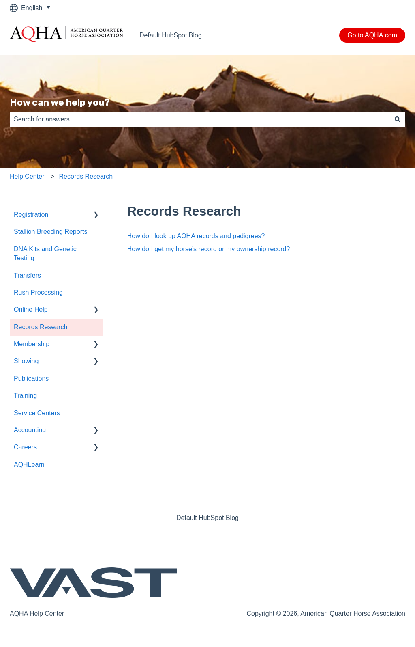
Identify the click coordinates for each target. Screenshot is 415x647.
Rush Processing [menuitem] (38, 292)
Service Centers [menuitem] (37, 413)
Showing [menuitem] (26, 361)
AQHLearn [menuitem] (29, 464)
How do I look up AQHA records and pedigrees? (196, 236)
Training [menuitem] (25, 395)
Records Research (86, 176)
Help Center (27, 176)
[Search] (397, 119)
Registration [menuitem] (31, 214)
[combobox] (200, 119)
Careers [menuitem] (25, 447)
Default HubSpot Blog (170, 35)
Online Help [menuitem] (31, 309)
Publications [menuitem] (31, 378)
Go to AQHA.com (372, 35)
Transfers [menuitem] (27, 275)
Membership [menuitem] (31, 344)
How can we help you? (60, 102)
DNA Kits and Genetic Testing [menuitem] (45, 253)
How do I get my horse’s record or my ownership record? (208, 249)
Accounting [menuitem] (30, 430)
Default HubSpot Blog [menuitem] (207, 517)
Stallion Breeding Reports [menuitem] (50, 231)
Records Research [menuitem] (41, 327)
